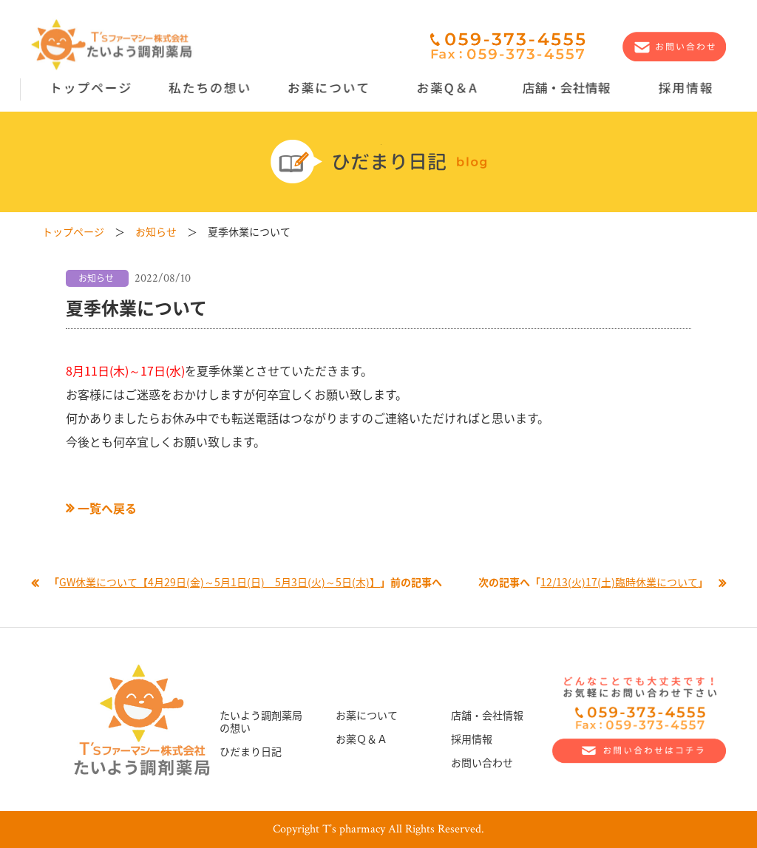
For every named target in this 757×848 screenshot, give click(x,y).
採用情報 (471, 738)
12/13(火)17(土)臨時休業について (619, 581)
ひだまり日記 (251, 751)
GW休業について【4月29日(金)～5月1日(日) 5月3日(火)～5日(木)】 (219, 581)
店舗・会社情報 (487, 715)
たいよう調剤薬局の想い (261, 721)
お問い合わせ (482, 762)
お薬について (367, 715)
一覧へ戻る (101, 508)
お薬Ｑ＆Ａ (361, 738)
